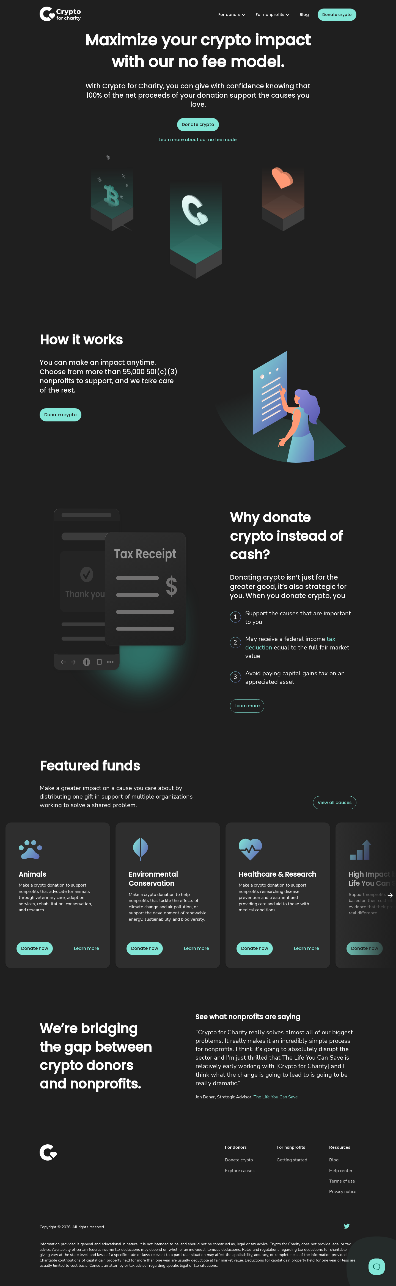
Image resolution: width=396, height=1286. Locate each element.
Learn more (247, 706)
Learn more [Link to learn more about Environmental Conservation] (196, 948)
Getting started (292, 1160)
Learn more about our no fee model (198, 139)
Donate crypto (337, 15)
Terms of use (342, 1181)
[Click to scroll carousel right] (390, 895)
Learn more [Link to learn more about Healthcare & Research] (306, 948)
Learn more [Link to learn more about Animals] (86, 948)
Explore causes (240, 1171)
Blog (304, 14)
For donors (232, 15)
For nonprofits (273, 15)
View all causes (334, 802)
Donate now (35, 948)
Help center (341, 1171)
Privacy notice (342, 1192)
